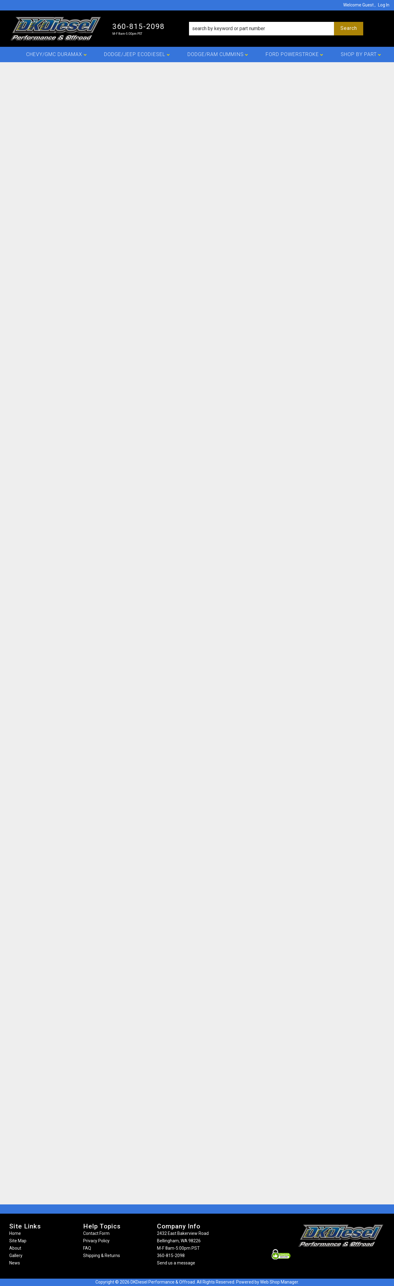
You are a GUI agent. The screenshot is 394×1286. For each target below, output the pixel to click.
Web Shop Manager (279, 1282)
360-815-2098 (171, 1255)
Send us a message (176, 1262)
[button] (276, 28)
